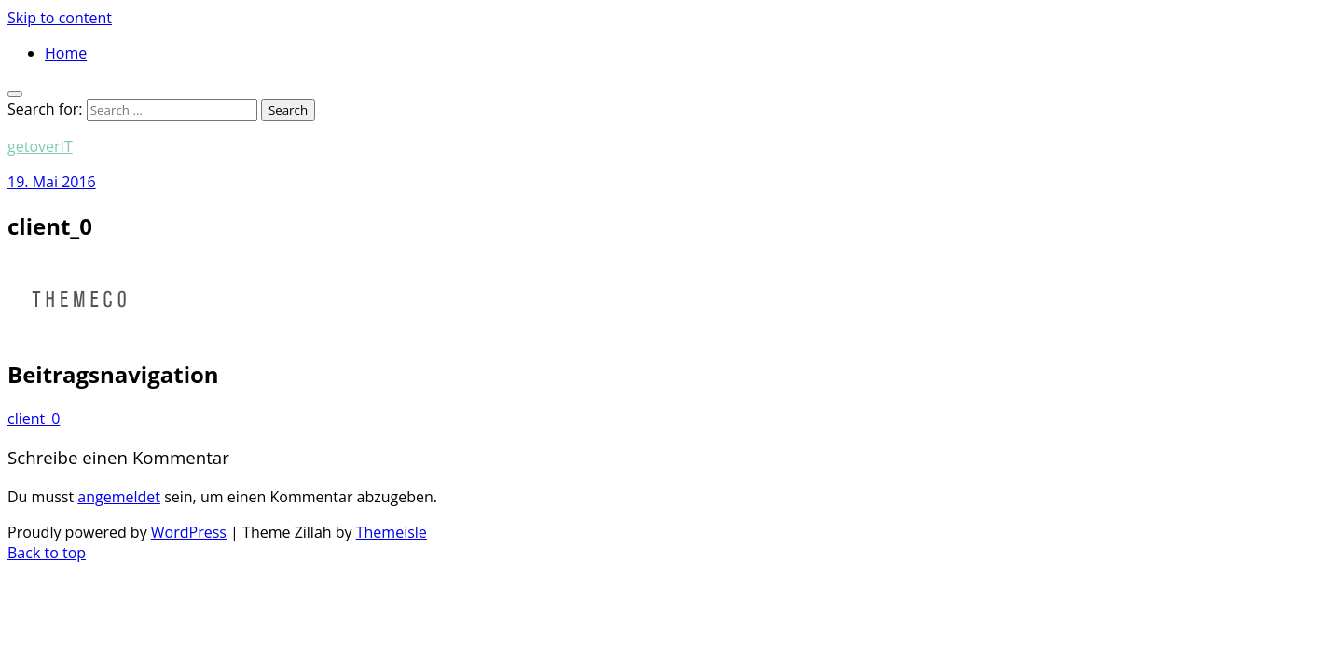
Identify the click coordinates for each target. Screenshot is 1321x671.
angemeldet (118, 496)
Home (66, 53)
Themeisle (391, 532)
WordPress (189, 532)
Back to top (46, 552)
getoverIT (40, 146)
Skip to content (59, 17)
